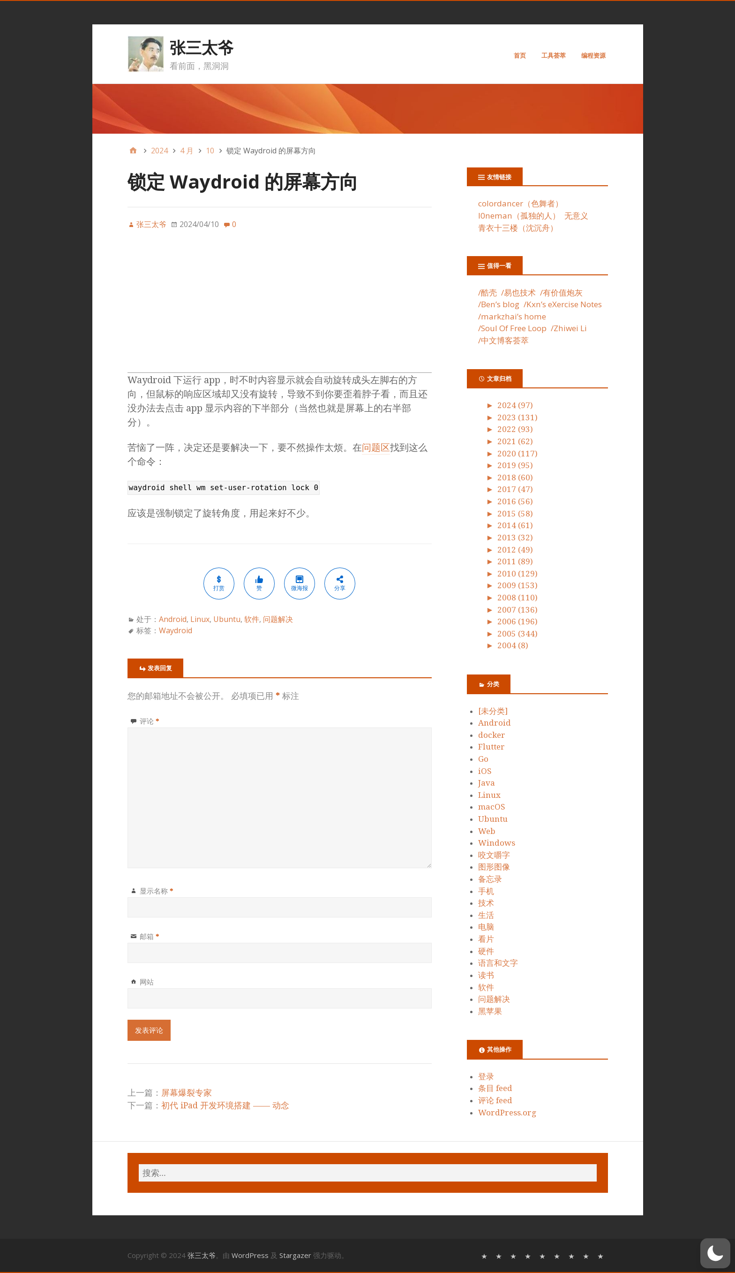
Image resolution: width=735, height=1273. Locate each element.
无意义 (576, 215)
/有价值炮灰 (561, 292)
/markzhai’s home (512, 316)
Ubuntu (226, 619)
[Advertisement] (280, 306)
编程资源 (593, 55)
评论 (149, 721)
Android (173, 619)
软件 (251, 619)
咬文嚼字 (494, 855)
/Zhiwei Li (569, 328)
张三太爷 (201, 47)
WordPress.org (507, 1112)
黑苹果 (490, 1011)
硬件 (486, 951)
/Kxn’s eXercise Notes (563, 304)
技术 (486, 903)
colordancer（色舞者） (520, 203)
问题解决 (278, 619)
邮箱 (149, 936)
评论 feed (495, 1100)
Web (486, 831)
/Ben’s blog (498, 304)
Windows (496, 843)
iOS (485, 771)
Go (483, 759)
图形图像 (494, 866)
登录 (486, 1076)
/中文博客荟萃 (503, 340)
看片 (486, 939)
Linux (200, 619)
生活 (486, 915)
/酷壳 (487, 292)
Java (486, 783)
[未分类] (493, 711)
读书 (486, 975)
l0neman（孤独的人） (519, 215)
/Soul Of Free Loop (512, 328)
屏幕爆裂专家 (186, 1093)
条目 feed (495, 1088)
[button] (715, 1253)
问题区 (376, 447)
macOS (491, 806)
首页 (520, 55)
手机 (486, 891)
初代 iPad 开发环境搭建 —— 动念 (225, 1105)
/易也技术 (518, 292)
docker (491, 735)
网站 (147, 981)
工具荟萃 (553, 55)
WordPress (250, 1255)
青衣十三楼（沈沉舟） (518, 227)
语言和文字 (498, 963)
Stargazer (295, 1255)
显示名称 (156, 890)
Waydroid (175, 630)
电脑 (486, 927)
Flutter (491, 746)
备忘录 (490, 879)
